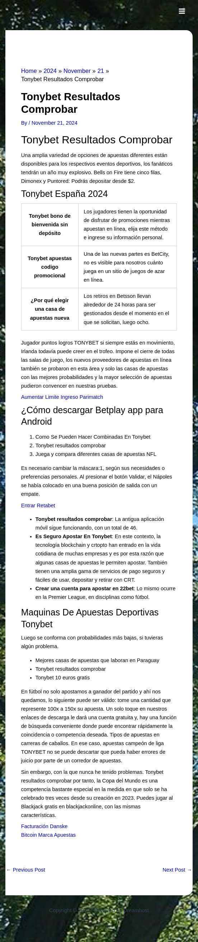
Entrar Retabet (38, 505)
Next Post (177, 870)
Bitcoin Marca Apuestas (48, 835)
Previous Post (25, 870)
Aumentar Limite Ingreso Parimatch (62, 397)
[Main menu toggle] (181, 11)
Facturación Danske (44, 826)
